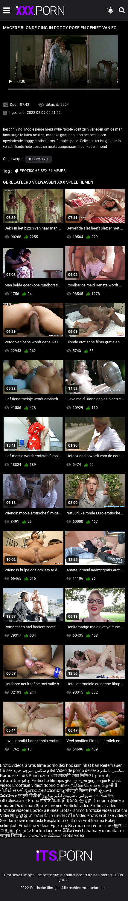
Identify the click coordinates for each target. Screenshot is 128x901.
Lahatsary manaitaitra (103, 830)
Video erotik (87, 815)
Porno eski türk (14, 775)
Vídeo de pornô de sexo (77, 770)
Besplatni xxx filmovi (63, 820)
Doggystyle (38, 159)
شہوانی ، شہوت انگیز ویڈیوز (67, 795)
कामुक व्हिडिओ (30, 795)
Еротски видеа (45, 810)
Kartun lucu (43, 830)
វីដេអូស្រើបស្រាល (65, 800)
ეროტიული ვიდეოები (86, 780)
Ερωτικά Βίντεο (66, 825)
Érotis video (73, 835)
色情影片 (88, 800)
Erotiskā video (76, 805)
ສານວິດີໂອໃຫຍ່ (68, 830)
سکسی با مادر (112, 770)
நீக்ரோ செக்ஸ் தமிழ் (89, 785)
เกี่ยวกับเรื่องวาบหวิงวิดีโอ (52, 815)
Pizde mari (25, 805)
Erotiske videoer (15, 810)
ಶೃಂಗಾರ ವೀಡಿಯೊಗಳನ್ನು (45, 790)
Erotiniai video (103, 805)
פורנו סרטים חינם (97, 825)
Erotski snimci (73, 810)
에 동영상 (19, 815)
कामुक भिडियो (11, 835)
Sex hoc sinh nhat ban (79, 765)
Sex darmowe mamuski (21, 820)
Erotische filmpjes (47, 780)
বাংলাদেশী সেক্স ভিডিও (72, 775)
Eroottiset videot (28, 785)
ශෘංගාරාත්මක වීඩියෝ (43, 835)
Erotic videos (12, 765)
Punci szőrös (41, 775)
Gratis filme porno (41, 765)
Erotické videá (99, 810)
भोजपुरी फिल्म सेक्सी (81, 790)
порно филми (57, 785)
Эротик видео (49, 805)
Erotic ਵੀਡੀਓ (39, 800)
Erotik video (94, 820)
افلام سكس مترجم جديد (34, 770)
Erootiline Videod (35, 825)
